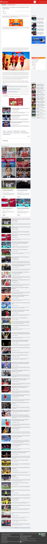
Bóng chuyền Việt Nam (11, 4)
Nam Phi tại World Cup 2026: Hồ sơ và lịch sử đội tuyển (20, 460)
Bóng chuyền (4, 4)
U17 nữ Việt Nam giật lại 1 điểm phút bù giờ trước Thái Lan (20, 325)
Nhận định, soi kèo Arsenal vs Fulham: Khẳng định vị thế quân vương (40, 95)
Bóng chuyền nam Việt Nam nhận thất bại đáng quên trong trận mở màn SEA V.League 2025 (20, 122)
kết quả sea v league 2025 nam (6, 134)
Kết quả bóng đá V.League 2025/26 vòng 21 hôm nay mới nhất (21, 505)
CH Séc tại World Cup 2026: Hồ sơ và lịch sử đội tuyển (20, 249)
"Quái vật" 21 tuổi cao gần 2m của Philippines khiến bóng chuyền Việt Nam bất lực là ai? (20, 115)
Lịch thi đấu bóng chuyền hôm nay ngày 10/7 (12, 91)
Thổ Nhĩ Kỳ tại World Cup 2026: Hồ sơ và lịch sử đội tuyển (20, 482)
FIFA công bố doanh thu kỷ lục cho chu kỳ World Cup (19, 520)
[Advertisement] (39, 10)
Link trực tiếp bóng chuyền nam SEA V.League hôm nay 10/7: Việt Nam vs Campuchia (17, 86)
